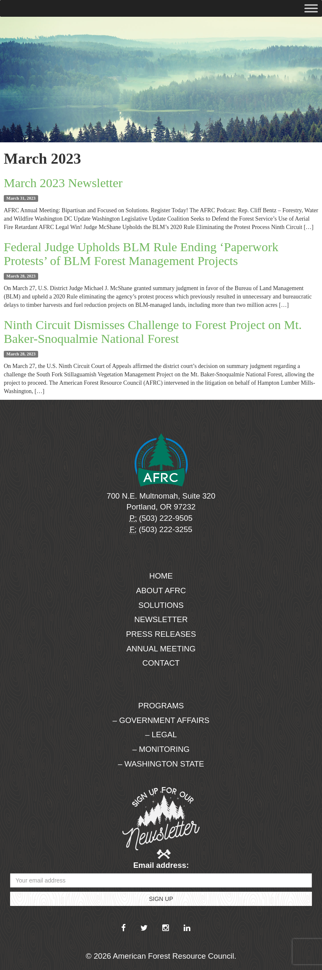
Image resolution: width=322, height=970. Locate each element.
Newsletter (161, 619)
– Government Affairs (161, 720)
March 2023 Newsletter (63, 183)
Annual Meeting (160, 648)
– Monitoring (161, 749)
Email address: (161, 865)
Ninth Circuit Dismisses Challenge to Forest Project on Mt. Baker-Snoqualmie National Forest (153, 331)
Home (161, 575)
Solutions (161, 605)
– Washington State (161, 763)
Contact (161, 663)
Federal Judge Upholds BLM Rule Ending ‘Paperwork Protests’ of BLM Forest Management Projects (141, 254)
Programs (161, 705)
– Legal (161, 734)
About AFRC (161, 590)
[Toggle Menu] (311, 8)
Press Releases (161, 634)
